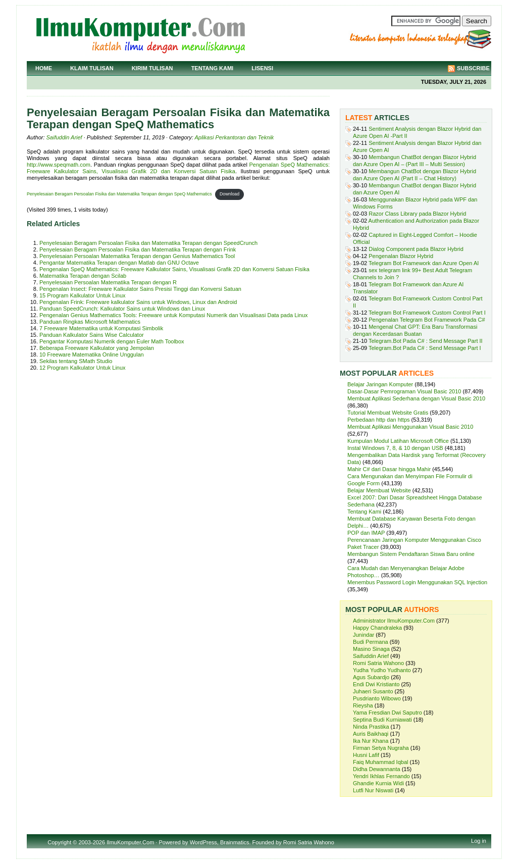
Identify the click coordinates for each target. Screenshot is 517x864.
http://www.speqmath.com (58, 165)
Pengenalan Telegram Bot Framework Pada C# (427, 320)
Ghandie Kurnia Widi (378, 783)
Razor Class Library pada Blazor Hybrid (417, 214)
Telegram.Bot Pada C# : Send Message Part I (425, 348)
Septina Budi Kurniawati (382, 720)
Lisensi (262, 68)
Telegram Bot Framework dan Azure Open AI (424, 263)
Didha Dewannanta (376, 769)
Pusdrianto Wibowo (377, 698)
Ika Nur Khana (370, 741)
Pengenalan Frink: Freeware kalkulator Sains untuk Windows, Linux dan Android (138, 302)
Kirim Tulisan (152, 68)
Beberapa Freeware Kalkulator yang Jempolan (96, 348)
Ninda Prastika (371, 727)
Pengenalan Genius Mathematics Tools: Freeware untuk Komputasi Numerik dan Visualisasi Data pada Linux (173, 315)
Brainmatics (234, 842)
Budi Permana (370, 642)
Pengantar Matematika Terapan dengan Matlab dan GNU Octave (119, 263)
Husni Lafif (366, 755)
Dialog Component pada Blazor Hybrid (416, 249)
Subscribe (473, 68)
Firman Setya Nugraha (381, 748)
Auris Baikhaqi (370, 734)
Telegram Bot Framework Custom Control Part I (427, 313)
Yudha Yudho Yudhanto (382, 670)
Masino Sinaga (371, 649)
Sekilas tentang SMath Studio (75, 361)
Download (229, 193)
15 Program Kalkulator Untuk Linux (82, 295)
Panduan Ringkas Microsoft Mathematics (89, 322)
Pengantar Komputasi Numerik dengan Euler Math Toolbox (111, 341)
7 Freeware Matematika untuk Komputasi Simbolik (101, 328)
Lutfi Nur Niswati (373, 790)
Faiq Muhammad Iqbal (380, 762)
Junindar (363, 635)
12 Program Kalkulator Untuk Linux (82, 368)
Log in (478, 841)
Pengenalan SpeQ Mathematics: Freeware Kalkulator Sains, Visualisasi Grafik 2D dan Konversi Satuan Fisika (178, 168)
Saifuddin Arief (64, 137)
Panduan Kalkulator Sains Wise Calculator (91, 335)
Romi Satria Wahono (378, 663)
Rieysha (363, 705)
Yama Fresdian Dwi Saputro (387, 712)
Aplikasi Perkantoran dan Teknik (234, 137)
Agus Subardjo (371, 677)
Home (43, 68)
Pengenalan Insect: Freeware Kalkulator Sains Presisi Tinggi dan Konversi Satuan (140, 289)
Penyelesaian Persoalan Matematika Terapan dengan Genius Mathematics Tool (137, 256)
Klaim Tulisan (92, 68)
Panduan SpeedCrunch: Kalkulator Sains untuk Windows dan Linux (122, 309)
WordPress (203, 842)
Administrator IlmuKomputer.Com (394, 621)
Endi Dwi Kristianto (376, 684)
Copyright (59, 842)
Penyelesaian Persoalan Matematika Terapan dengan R (108, 282)
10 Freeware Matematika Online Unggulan (91, 354)
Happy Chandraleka (377, 628)
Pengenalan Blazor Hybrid (401, 256)
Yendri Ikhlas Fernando (381, 776)
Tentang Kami (212, 68)
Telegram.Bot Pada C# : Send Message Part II (426, 341)
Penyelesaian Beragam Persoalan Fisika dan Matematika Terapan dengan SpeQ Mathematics (119, 193)
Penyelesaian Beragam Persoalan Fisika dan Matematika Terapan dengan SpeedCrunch (148, 243)
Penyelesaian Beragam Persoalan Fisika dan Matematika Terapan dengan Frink (137, 249)
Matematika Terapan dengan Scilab (82, 276)
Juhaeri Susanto (373, 691)
